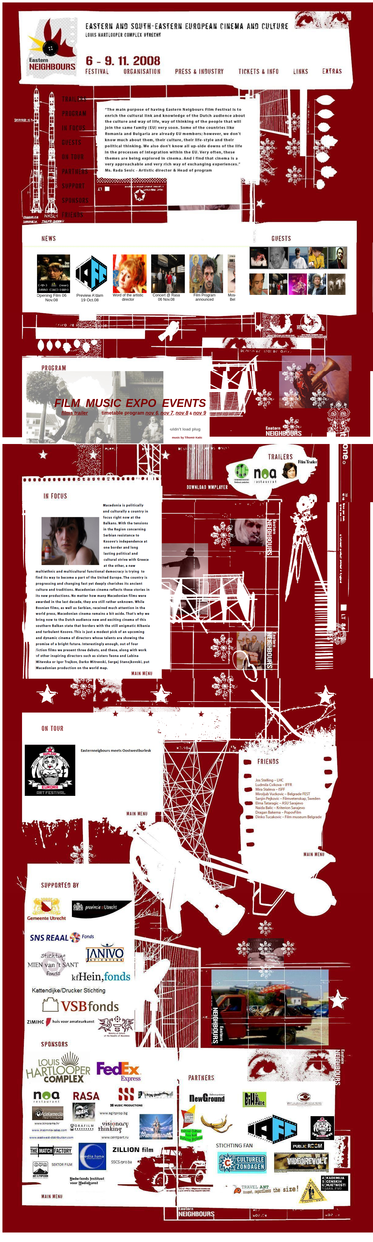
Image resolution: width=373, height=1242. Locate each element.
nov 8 (182, 413)
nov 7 (166, 413)
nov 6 (151, 413)
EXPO (141, 403)
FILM (67, 403)
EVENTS (184, 403)
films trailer (75, 413)
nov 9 (199, 413)
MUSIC (103, 403)
